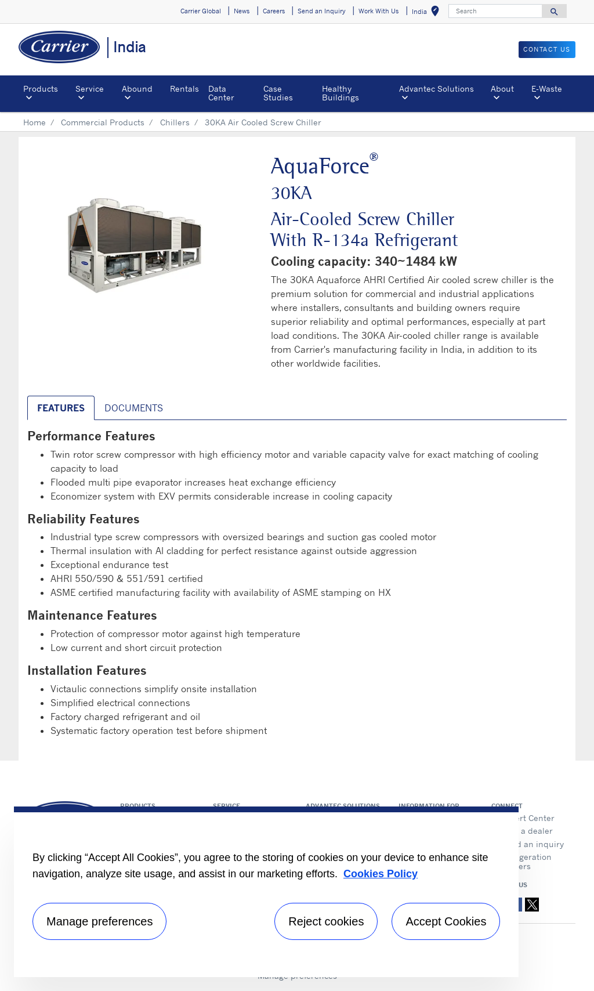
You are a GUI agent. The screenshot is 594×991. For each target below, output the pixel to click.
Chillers (175, 122)
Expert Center (528, 818)
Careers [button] (274, 11)
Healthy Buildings (340, 93)
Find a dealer (527, 831)
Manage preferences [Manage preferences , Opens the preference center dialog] (99, 921)
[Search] (495, 11)
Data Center (221, 93)
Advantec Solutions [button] (436, 88)
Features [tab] (61, 408)
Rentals (184, 88)
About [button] (502, 88)
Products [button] (40, 88)
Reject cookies (326, 921)
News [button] (241, 11)
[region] (266, 891)
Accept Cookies (445, 921)
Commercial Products (102, 122)
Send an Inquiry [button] (322, 11)
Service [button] (89, 88)
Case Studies (278, 93)
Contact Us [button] (547, 49)
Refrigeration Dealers (526, 861)
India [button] (428, 13)
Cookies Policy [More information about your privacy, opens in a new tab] (380, 874)
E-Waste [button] (546, 88)
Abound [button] (137, 88)
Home (34, 122)
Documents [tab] (133, 408)
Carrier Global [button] (200, 11)
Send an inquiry (532, 844)
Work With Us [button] (378, 11)
